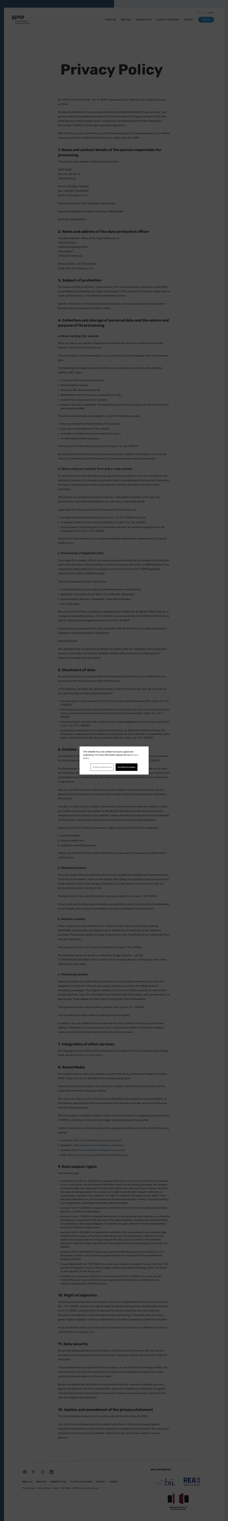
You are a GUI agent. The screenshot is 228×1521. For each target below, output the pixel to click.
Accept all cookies (126, 767)
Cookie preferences (102, 767)
